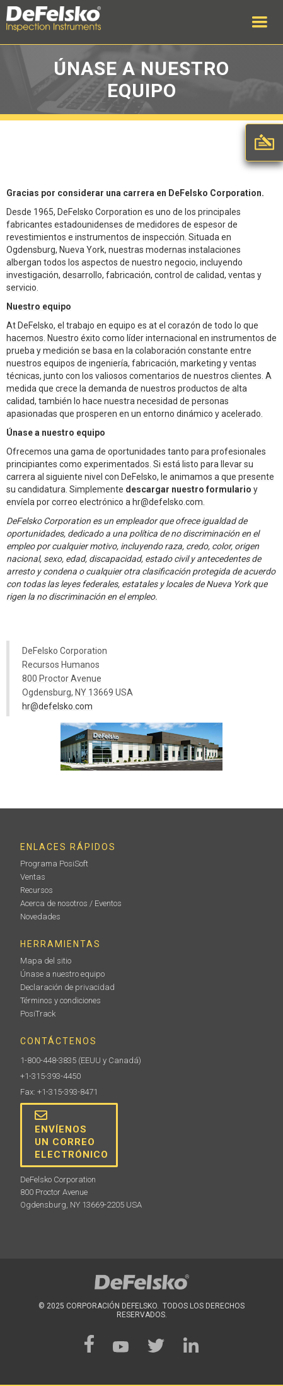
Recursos (36, 890)
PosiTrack (37, 1013)
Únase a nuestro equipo (62, 974)
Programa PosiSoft (54, 863)
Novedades (40, 916)
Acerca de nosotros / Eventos (71, 903)
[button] (259, 22)
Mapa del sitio (45, 960)
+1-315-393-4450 (50, 1076)
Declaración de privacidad (67, 987)
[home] (66, 19)
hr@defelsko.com (57, 706)
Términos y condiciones (60, 1000)
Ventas (32, 877)
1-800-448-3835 (48, 1060)
